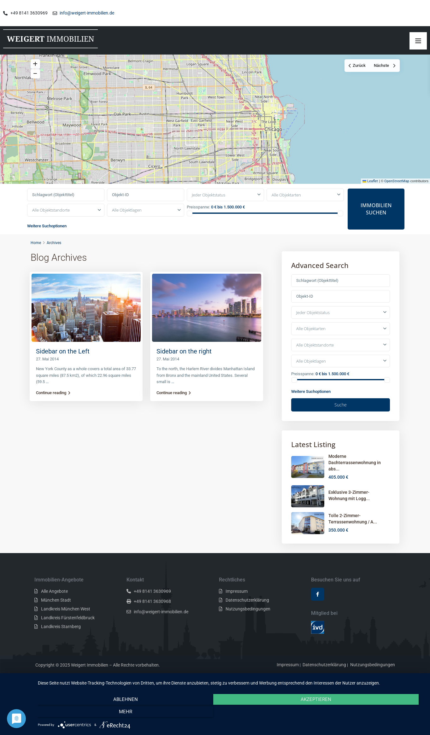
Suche (340, 417)
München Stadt (56, 612)
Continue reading (53, 405)
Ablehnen (95, 713)
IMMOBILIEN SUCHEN (376, 221)
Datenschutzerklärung (247, 612)
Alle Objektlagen (127, 222)
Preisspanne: (198, 219)
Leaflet (370, 194)
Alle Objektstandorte (51, 222)
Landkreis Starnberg (61, 639)
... (47, 394)
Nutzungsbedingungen (248, 621)
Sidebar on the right (184, 364)
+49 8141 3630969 (152, 603)
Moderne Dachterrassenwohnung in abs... (354, 475)
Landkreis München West (65, 621)
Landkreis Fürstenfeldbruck (68, 630)
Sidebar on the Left (63, 364)
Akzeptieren (230, 713)
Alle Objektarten (286, 207)
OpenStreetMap (396, 194)
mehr (366, 713)
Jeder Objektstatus (208, 207)
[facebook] (317, 606)
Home (36, 255)
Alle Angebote (54, 603)
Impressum (237, 603)
